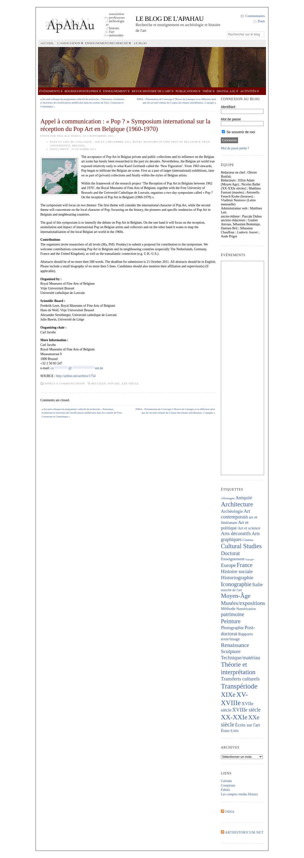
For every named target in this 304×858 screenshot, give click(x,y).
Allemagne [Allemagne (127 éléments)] (228, 498)
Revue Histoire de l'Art (151, 91)
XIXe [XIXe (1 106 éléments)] (228, 694)
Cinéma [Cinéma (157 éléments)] (247, 540)
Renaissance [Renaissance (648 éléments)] (235, 645)
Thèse (207, 91)
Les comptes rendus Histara (239, 794)
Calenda (226, 781)
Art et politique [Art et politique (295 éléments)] (234, 525)
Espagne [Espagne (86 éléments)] (249, 559)
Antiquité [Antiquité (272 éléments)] (244, 497)
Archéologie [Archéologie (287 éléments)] (232, 511)
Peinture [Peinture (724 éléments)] (231, 621)
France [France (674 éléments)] (244, 565)
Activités (248, 91)
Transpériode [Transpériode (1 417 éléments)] (239, 686)
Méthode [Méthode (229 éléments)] (228, 608)
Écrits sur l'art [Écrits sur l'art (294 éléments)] (247, 724)
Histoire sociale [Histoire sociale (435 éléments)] (237, 571)
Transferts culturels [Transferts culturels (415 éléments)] (240, 679)
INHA (230, 812)
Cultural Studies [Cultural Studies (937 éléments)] (241, 546)
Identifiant (228, 107)
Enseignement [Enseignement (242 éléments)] (233, 558)
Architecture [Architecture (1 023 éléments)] (237, 504)
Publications (186, 91)
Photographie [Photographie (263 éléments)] (232, 627)
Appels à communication (64, 383)
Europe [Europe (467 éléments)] (228, 565)
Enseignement (115, 91)
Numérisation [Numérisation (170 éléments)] (246, 609)
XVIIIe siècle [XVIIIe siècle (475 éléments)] (246, 710)
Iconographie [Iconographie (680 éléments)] (236, 584)
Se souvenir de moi (238, 132)
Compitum (228, 785)
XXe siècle (130, 383)
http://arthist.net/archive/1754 (75, 376)
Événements (49, 91)
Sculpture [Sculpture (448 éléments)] (231, 651)
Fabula (225, 790)
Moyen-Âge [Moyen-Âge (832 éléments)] (236, 595)
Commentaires (255, 16)
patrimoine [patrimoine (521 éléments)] (232, 614)
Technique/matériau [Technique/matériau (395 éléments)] (240, 657)
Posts (261, 21)
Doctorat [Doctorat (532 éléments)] (230, 553)
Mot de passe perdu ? (235, 148)
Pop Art (114, 383)
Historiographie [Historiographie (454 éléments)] (237, 577)
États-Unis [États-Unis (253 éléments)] (230, 730)
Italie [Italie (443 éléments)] (257, 584)
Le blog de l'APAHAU (170, 18)
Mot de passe (231, 119)
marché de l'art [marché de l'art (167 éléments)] (231, 590)
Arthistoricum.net (244, 832)
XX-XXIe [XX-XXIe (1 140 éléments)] (234, 717)
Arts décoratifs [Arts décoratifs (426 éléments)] (236, 533)
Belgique (98, 383)
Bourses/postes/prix (81, 91)
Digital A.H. (226, 91)
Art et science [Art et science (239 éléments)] (249, 528)
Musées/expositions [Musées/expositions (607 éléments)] (243, 603)
